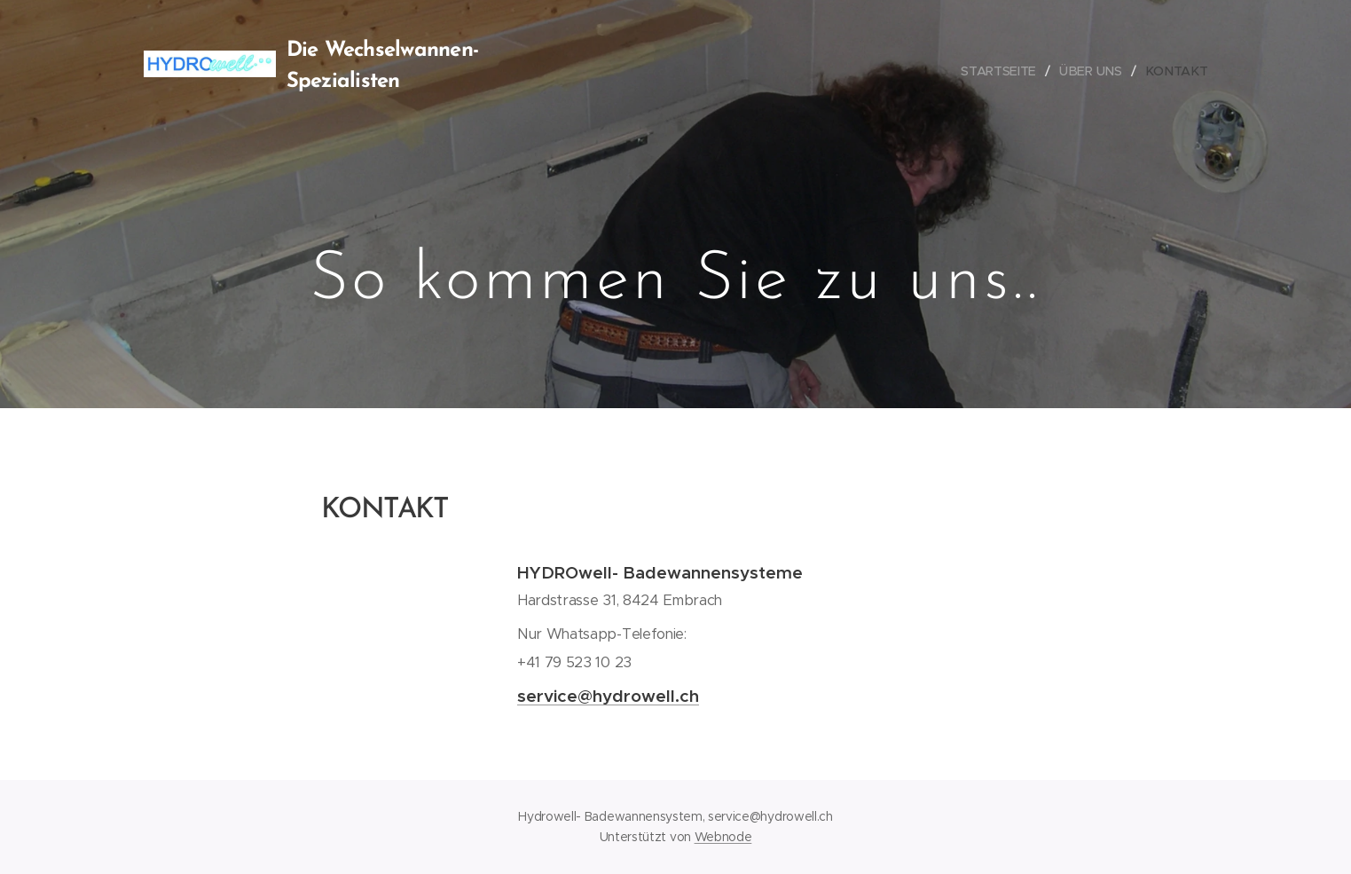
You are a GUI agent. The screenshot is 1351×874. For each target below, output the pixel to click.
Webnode (723, 837)
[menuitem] (1005, 71)
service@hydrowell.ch (608, 695)
